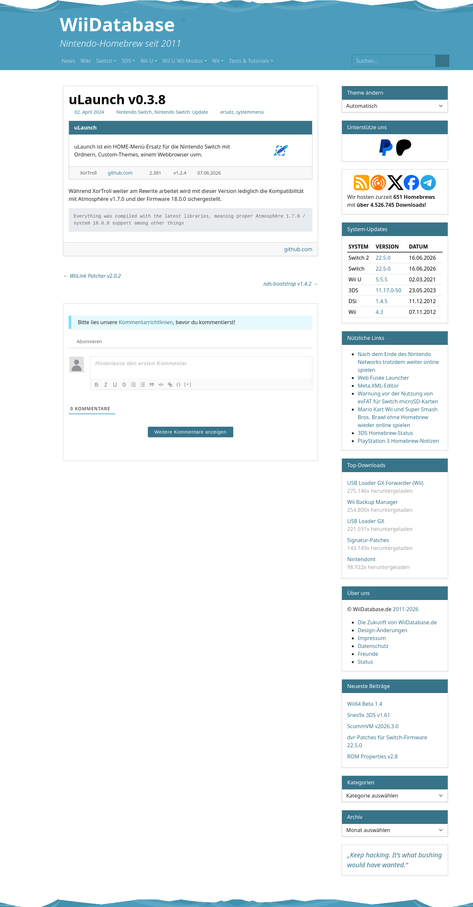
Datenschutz (373, 646)
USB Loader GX (365, 521)
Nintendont (361, 559)
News (68, 60)
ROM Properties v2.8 (372, 756)
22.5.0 (383, 257)
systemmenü (250, 112)
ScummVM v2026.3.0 (372, 726)
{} (178, 384)
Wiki (85, 60)
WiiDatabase (117, 24)
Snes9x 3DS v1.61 (368, 715)
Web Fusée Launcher (383, 377)
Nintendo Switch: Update (181, 112)
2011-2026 (405, 609)
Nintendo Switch (134, 112)
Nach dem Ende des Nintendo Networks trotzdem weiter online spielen (398, 361)
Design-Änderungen (383, 630)
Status (365, 661)
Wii (216, 60)
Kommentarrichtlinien (146, 322)
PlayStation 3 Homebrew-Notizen (398, 440)
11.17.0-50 (388, 290)
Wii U (146, 60)
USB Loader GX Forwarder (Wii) (385, 483)
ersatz (227, 112)
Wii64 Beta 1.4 (364, 703)
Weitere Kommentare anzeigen (190, 432)
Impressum (372, 638)
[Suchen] (394, 61)
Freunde (368, 653)
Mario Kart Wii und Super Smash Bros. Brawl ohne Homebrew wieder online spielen (398, 417)
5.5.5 (382, 279)
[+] (187, 384)
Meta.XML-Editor (378, 385)
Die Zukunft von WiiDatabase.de (397, 622)
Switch (104, 60)
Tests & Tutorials (249, 60)
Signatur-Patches (368, 540)
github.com (120, 173)
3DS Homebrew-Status (385, 433)
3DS (126, 60)
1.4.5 (382, 301)
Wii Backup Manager (372, 502)
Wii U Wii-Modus (183, 60)
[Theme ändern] (395, 106)
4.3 (379, 312)
